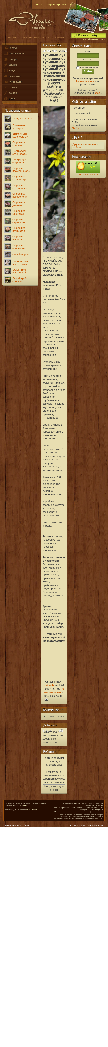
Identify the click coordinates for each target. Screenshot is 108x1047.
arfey (25, 805)
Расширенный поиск (94, 39)
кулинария (12, 81)
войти (38, 4)
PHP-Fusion (31, 810)
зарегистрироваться (60, 4)
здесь (98, 92)
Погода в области (87, 174)
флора (10, 59)
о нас (9, 98)
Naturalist (49, 685)
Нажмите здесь (85, 81)
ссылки (10, 93)
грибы (10, 48)
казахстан (12, 76)
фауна (10, 64)
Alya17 (75, 128)
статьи (10, 87)
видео (10, 70)
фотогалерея (14, 53)
